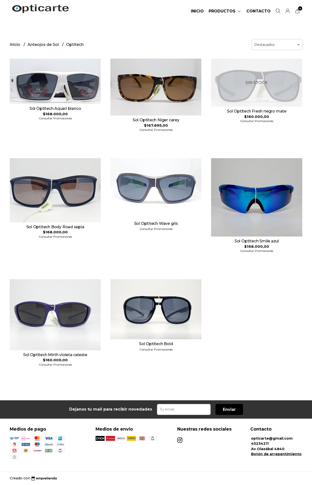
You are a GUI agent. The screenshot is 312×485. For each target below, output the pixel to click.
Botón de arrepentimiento (276, 454)
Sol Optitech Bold (156, 343)
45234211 (260, 443)
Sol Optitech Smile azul (256, 241)
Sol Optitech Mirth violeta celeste (55, 354)
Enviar (229, 409)
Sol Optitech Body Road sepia (55, 227)
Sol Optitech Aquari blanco (55, 108)
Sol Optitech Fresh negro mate (256, 111)
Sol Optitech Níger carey (156, 120)
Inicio (197, 11)
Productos (225, 11)
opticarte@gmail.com (272, 438)
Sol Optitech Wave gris (156, 223)
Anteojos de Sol (44, 44)
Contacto (258, 11)
